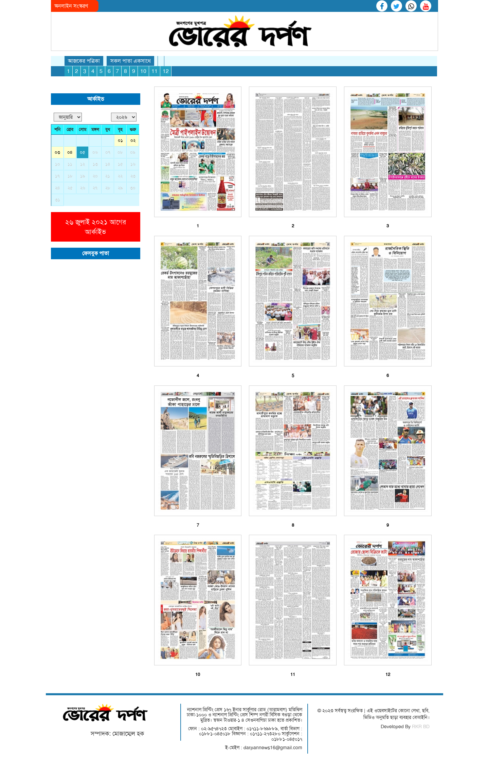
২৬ (82, 188)
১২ (82, 164)
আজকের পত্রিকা (84, 60)
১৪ (107, 164)
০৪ (70, 152)
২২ (120, 176)
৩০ (132, 188)
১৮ (70, 176)
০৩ (57, 152)
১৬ (132, 164)
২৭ (95, 188)
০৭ (107, 152)
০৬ (95, 152)
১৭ (57, 176)
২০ (95, 176)
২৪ (57, 188)
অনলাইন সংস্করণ (71, 6)
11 (154, 71)
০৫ (82, 152)
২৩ (132, 176)
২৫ (70, 188)
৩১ (57, 200)
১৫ (120, 164)
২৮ (107, 188)
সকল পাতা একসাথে (130, 60)
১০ (57, 164)
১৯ (82, 176)
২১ (107, 176)
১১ (70, 164)
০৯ (132, 152)
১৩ (95, 164)
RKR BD (421, 726)
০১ (120, 140)
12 (166, 71)
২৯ (120, 188)
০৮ (120, 152)
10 (143, 71)
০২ (132, 140)
